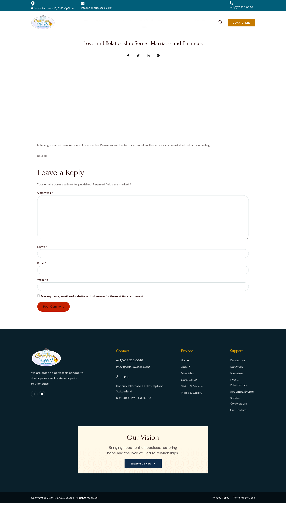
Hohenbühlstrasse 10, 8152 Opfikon (52, 5)
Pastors (116, 22)
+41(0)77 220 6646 (241, 5)
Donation (189, 22)
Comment (45, 192)
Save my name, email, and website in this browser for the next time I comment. (92, 299)
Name (42, 248)
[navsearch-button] (221, 21)
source (42, 156)
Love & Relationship (141, 22)
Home (77, 22)
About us (96, 22)
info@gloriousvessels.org (96, 5)
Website (42, 282)
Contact (207, 22)
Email (41, 265)
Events (169, 22)
